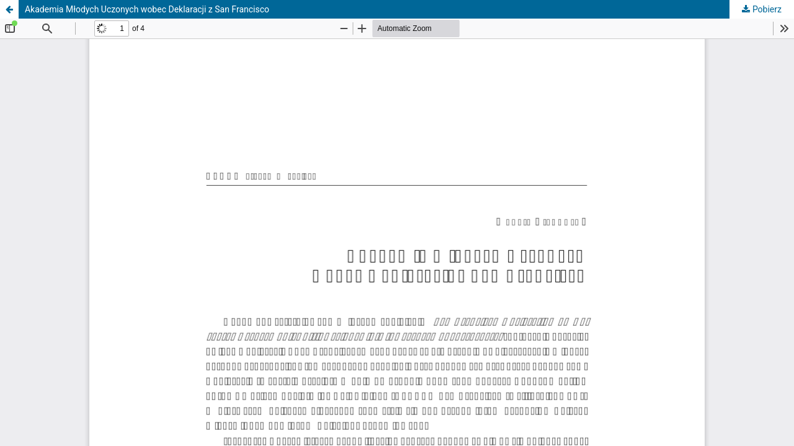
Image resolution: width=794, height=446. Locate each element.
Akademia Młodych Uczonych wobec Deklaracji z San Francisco (147, 9)
